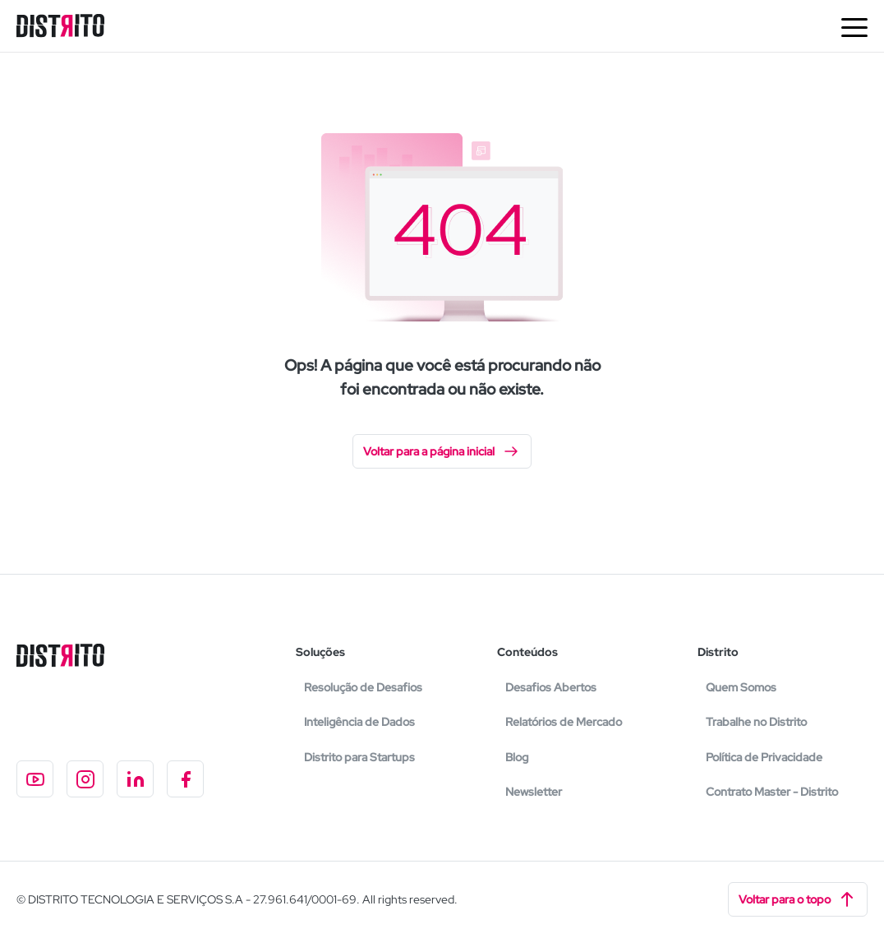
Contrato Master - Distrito (772, 791)
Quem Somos (741, 687)
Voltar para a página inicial (442, 451)
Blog (516, 757)
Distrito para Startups (359, 757)
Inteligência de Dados (359, 721)
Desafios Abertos (550, 687)
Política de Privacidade (764, 757)
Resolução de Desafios (363, 687)
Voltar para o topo (798, 899)
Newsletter (533, 791)
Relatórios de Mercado (563, 721)
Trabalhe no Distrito (756, 721)
